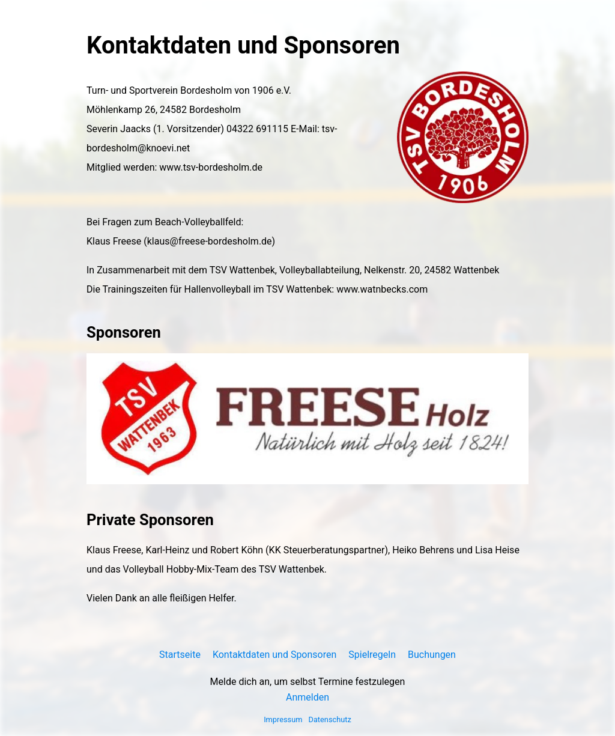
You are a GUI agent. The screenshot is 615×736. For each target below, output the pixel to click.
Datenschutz (330, 719)
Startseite (180, 654)
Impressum (283, 719)
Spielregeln (372, 654)
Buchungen (432, 654)
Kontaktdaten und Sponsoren (274, 654)
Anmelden (307, 697)
